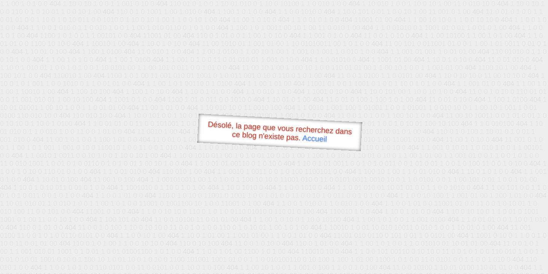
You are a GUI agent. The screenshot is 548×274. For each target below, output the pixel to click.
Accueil (314, 138)
